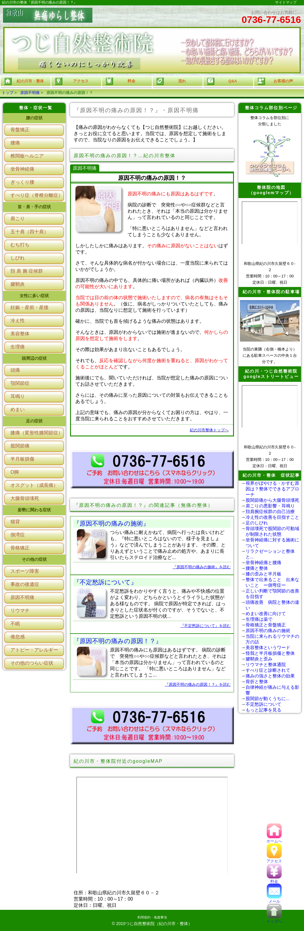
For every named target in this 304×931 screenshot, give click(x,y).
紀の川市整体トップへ (209, 430)
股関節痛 (20, 445)
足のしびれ (257, 522)
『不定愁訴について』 (105, 582)
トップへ (274, 919)
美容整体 (20, 333)
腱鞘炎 (17, 284)
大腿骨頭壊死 (24, 498)
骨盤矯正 (20, 129)
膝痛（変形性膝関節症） (36, 432)
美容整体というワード (268, 647)
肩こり (17, 218)
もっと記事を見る (263, 709)
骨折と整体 (257, 681)
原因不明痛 (30, 92)
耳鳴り (17, 396)
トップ (7, 92)
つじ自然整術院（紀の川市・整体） (158, 923)
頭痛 (15, 370)
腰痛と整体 (257, 568)
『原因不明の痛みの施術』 (111, 523)
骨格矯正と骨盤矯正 (266, 624)
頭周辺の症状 (34, 358)
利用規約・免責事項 (152, 917)
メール (274, 899)
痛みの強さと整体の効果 (270, 675)
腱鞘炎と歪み (259, 658)
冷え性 (17, 320)
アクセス (274, 859)
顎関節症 (20, 383)
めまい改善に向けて (266, 613)
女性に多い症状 (34, 295)
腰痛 (15, 142)
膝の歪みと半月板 (263, 573)
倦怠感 (17, 636)
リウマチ (20, 610)
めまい (17, 409)
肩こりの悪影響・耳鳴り (270, 505)
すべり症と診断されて (268, 670)
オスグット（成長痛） (34, 485)
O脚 (14, 472)
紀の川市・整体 (23, 81)
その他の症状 (34, 559)
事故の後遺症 (24, 584)
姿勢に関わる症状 (34, 509)
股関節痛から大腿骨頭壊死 (272, 500)
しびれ (17, 257)
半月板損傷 (22, 458)
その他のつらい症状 (31, 663)
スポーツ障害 (24, 571)
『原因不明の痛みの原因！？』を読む (198, 684)
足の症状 (34, 421)
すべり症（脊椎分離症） (36, 195)
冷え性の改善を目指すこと (272, 517)
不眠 (15, 623)
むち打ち (20, 244)
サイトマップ (286, 2)
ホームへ (274, 839)
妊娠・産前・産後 (29, 307)
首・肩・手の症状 (34, 206)
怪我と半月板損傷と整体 (270, 653)
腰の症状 (34, 117)
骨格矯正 (20, 547)
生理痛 (17, 346)
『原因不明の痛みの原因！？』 (117, 640)
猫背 (15, 521)
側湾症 (17, 534)
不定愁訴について (263, 704)
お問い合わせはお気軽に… (271, 17)
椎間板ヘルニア (27, 155)
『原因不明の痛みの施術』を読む (202, 567)
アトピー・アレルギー (34, 649)
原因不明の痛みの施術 (268, 630)
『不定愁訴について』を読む (205, 625)
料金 (274, 879)
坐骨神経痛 (22, 169)
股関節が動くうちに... (268, 698)
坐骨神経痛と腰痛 (263, 562)
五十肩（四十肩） (29, 231)
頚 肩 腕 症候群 (26, 271)
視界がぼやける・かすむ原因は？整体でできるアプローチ (272, 489)
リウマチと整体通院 (266, 664)
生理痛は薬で (259, 619)
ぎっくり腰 (22, 182)
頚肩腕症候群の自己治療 (270, 511)
